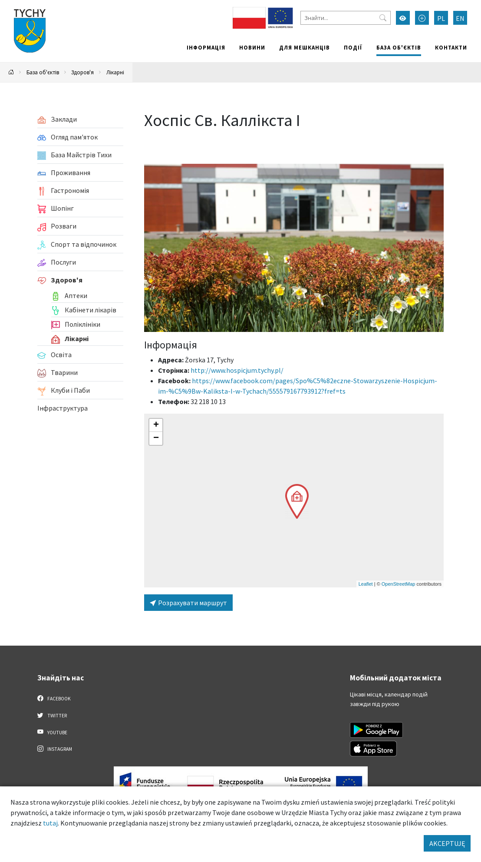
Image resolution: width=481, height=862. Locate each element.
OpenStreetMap (398, 584)
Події (353, 47)
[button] (297, 501)
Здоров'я (82, 72)
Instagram (54, 749)
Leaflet (366, 584)
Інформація (206, 47)
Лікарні (115, 72)
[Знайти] (345, 18)
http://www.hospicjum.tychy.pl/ (237, 370)
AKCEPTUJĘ (447, 843)
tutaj (50, 823)
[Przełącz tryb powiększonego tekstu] (422, 18)
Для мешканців (304, 47)
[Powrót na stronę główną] (11, 72)
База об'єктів (398, 47)
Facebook (54, 698)
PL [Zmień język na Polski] (441, 18)
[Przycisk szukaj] (383, 18)
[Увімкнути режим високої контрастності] (403, 18)
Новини (252, 47)
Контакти (451, 47)
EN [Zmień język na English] (460, 18)
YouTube (52, 732)
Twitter (52, 715)
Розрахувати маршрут (188, 602)
